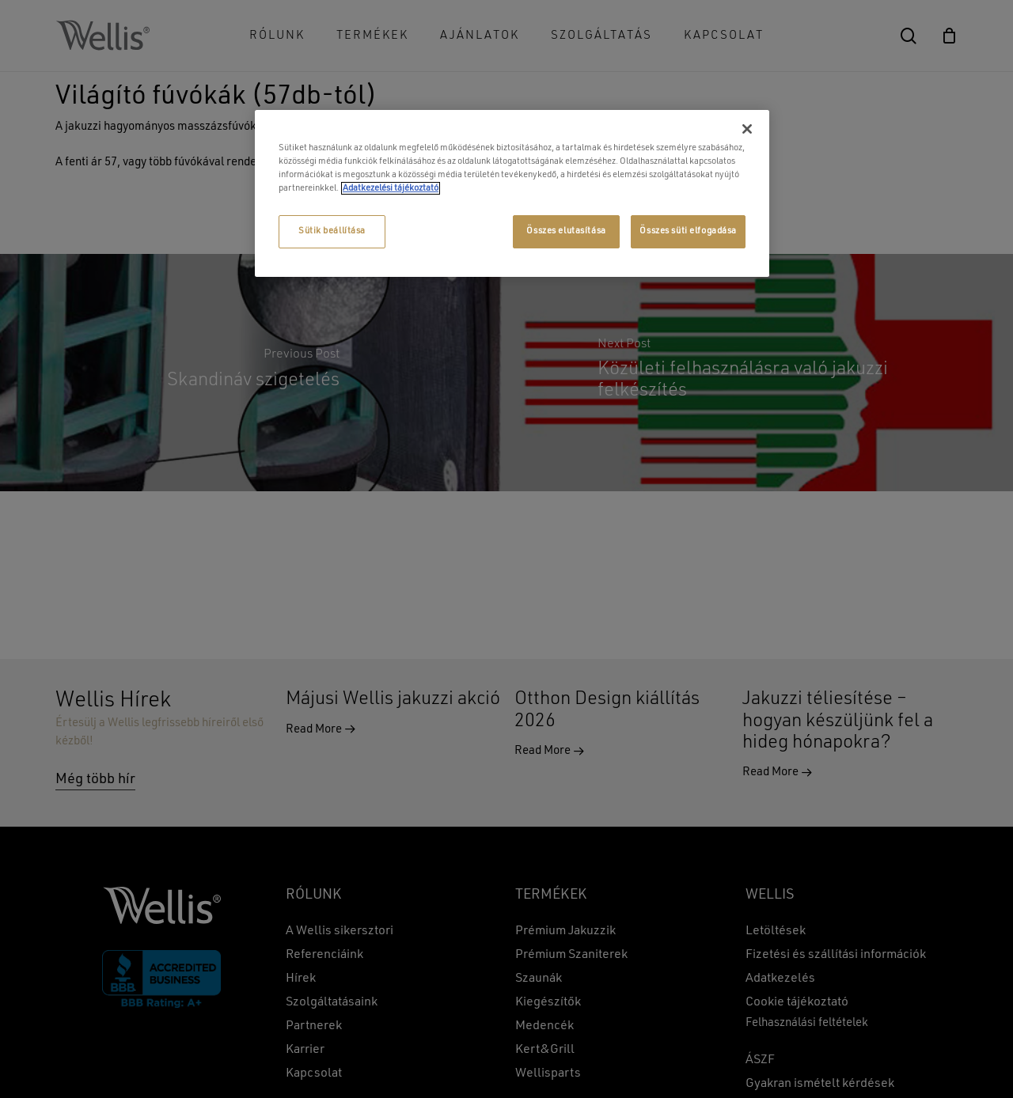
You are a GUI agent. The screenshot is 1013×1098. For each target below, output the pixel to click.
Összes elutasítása (565, 231)
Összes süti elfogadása (688, 231)
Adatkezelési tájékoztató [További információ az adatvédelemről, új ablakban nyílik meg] (390, 188)
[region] (512, 193)
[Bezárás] (747, 129)
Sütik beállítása (332, 231)
